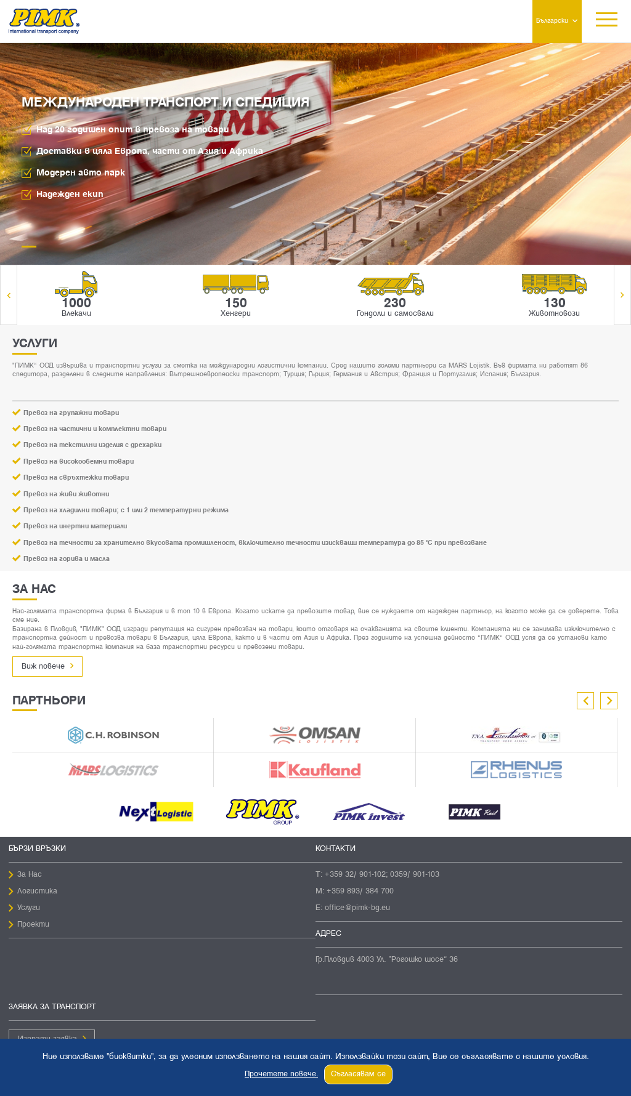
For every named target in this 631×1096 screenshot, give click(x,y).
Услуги (28, 908)
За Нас (29, 875)
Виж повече (43, 667)
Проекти (33, 925)
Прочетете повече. (281, 1074)
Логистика (37, 891)
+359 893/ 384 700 (360, 891)
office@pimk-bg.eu (357, 908)
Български (552, 21)
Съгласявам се (358, 1074)
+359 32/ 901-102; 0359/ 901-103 (382, 875)
